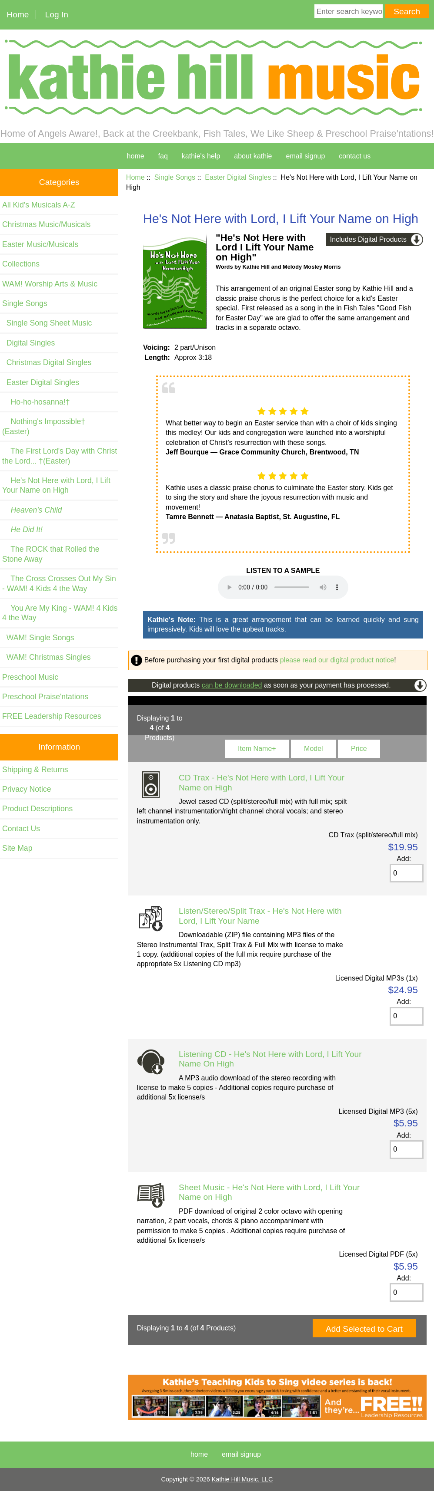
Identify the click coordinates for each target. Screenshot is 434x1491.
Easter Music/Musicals (40, 244)
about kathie (253, 156)
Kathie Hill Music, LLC (242, 1479)
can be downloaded (232, 685)
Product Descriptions (37, 808)
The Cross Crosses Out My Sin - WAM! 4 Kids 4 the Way (59, 583)
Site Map (17, 848)
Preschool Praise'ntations (45, 696)
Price (359, 748)
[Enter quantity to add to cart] (407, 873)
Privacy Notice (26, 789)
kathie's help (201, 156)
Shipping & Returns (35, 769)
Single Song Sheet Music (47, 323)
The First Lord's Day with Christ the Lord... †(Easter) (59, 456)
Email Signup (305, 156)
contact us (355, 156)
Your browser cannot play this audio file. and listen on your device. (283, 587)
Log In (56, 14)
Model (313, 748)
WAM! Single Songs (38, 637)
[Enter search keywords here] (348, 11)
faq (163, 156)
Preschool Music (30, 677)
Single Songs (174, 177)
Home (18, 14)
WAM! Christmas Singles (46, 657)
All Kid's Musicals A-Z (38, 205)
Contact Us (21, 828)
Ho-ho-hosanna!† (36, 402)
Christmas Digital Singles (46, 362)
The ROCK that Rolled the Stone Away (51, 554)
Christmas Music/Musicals (46, 224)
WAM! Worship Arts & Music (49, 284)
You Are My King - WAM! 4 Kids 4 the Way (59, 613)
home (135, 156)
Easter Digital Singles (238, 177)
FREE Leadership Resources (51, 716)
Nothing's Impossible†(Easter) (43, 426)
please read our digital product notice (337, 660)
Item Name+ (257, 748)
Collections (21, 264)
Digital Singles (28, 343)
